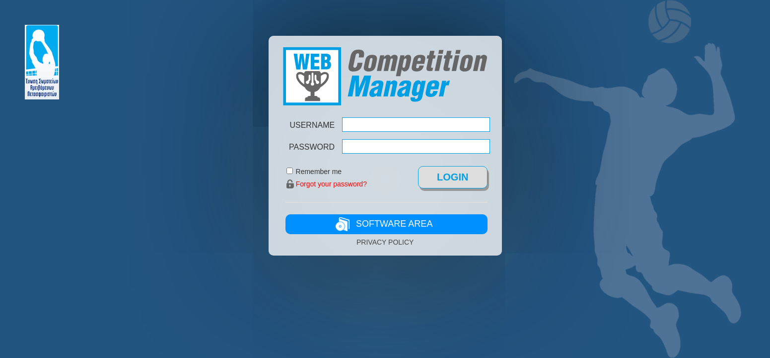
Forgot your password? (331, 184)
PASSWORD (312, 147)
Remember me (319, 172)
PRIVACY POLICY (385, 242)
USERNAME (312, 125)
